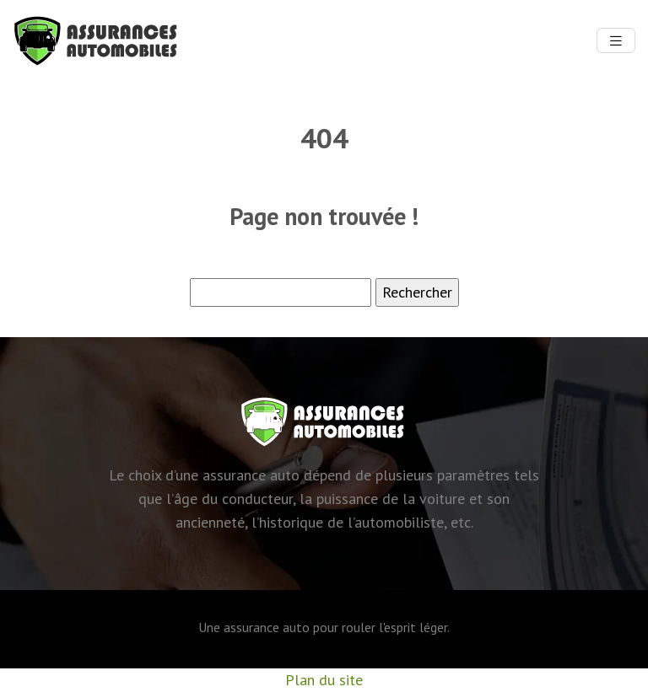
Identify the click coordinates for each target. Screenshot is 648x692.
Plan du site (324, 679)
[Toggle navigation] (616, 41)
